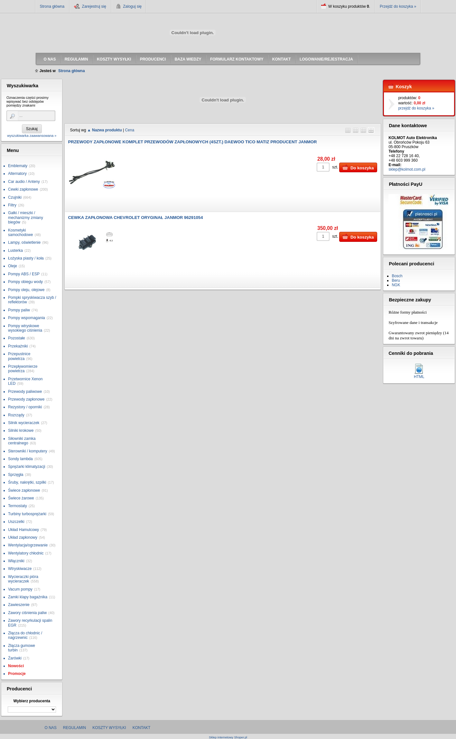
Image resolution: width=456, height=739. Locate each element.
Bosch (397, 276)
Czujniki (15, 197)
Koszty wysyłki (109, 727)
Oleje (12, 266)
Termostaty (17, 506)
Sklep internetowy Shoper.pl (228, 737)
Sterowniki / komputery (27, 451)
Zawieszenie (19, 604)
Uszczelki (16, 521)
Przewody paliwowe (25, 391)
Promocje (17, 673)
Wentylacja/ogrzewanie (28, 545)
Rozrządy (16, 415)
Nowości (16, 666)
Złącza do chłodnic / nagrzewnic (25, 635)
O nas (51, 727)
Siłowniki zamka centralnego (21, 440)
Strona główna (52, 6)
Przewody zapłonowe (26, 399)
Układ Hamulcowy (23, 529)
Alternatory (17, 173)
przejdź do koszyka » (416, 108)
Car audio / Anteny (24, 181)
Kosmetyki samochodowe (20, 232)
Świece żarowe (21, 498)
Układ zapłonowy (22, 537)
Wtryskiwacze (20, 568)
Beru (396, 280)
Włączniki (16, 561)
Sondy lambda (20, 459)
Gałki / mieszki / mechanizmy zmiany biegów (25, 217)
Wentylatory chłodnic (26, 553)
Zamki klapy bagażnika (27, 597)
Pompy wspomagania (26, 318)
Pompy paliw (19, 310)
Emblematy (17, 166)
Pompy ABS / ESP (24, 274)
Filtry (12, 205)
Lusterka (15, 250)
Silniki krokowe (20, 430)
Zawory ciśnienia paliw (27, 613)
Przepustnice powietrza (19, 356)
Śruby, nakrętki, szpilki (27, 482)
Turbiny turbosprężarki (27, 514)
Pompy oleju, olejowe (26, 290)
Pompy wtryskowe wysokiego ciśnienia (25, 328)
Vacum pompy (20, 589)
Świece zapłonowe (24, 490)
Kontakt (142, 727)
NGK (396, 285)
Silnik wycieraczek (23, 423)
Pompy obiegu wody (25, 281)
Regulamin (74, 727)
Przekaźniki (18, 346)
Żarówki (15, 658)
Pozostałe (16, 338)
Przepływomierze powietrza (22, 368)
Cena (129, 130)
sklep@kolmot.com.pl (406, 169)
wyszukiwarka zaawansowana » (31, 135)
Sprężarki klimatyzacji (26, 466)
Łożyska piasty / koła (26, 258)
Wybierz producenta (31, 701)
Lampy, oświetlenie (24, 242)
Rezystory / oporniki (25, 407)
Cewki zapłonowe (23, 189)
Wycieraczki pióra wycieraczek (23, 578)
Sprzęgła (15, 474)
